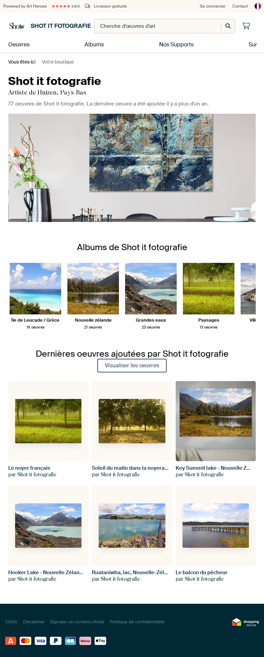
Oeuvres (17, 43)
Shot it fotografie (49, 26)
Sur (252, 43)
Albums (93, 43)
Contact (240, 6)
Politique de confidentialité (137, 620)
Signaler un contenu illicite (77, 620)
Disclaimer (34, 620)
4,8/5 (69, 6)
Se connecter (213, 6)
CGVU (11, 620)
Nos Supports (175, 43)
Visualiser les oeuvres (132, 363)
